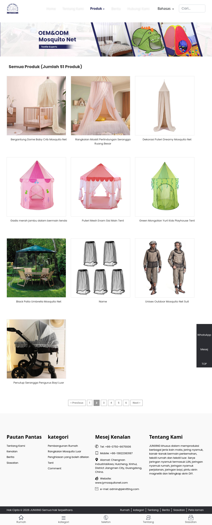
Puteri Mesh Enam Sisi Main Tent (103, 220)
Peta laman (196, 510)
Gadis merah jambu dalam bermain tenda (38, 220)
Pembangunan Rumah (63, 446)
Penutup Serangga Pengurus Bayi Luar (38, 382)
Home (51, 7)
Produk (96, 7)
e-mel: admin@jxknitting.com (117, 489)
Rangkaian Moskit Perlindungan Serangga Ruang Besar (102, 141)
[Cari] (192, 7)
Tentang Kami (72, 7)
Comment (54, 468)
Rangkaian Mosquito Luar (64, 451)
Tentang (153, 510)
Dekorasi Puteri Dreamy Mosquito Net (167, 139)
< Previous (76, 403)
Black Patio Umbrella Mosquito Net (38, 301)
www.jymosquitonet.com (111, 482)
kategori (138, 510)
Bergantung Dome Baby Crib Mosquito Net (39, 139)
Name (103, 301)
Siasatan (12, 463)
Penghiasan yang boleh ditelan (68, 457)
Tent (51, 463)
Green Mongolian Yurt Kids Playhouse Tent (167, 220)
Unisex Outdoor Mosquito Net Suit (167, 301)
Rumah (125, 510)
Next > (136, 403)
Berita (115, 7)
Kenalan (12, 451)
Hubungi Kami (138, 7)
